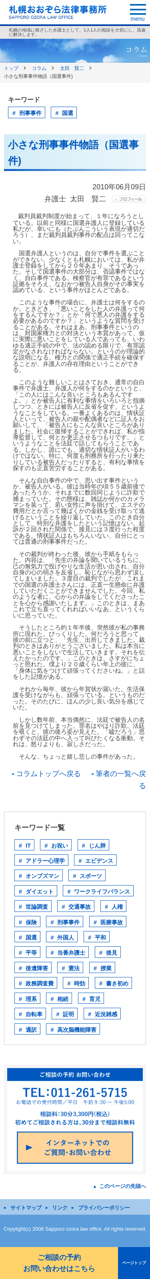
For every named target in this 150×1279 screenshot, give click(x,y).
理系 (31, 999)
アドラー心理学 (45, 861)
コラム (39, 68)
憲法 (74, 968)
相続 (62, 999)
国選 (67, 113)
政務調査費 (40, 983)
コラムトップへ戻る (48, 774)
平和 (100, 937)
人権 (117, 907)
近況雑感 (106, 1014)
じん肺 (97, 845)
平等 (31, 952)
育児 (94, 999)
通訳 (31, 1030)
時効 (79, 983)
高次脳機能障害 (76, 1030)
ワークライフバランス (102, 891)
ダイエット (40, 891)
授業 (106, 968)
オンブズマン (42, 876)
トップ (11, 68)
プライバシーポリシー (104, 1208)
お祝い (59, 845)
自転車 (34, 1014)
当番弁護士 (71, 952)
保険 (31, 922)
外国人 (65, 937)
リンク (60, 1208)
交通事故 (79, 907)
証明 (68, 1014)
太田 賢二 (72, 68)
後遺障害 (37, 968)
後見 (111, 952)
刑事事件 (30, 113)
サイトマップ (26, 1208)
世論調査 (37, 907)
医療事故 (111, 922)
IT (28, 845)
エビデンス (99, 861)
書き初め (117, 983)
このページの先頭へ (122, 1186)
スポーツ (91, 876)
